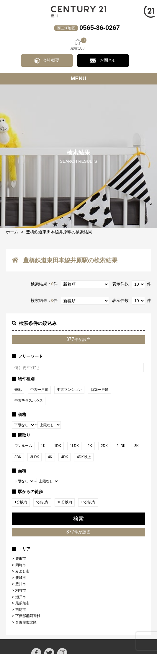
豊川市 (20, 584)
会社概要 (51, 60)
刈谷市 (20, 590)
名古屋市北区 (26, 622)
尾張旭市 (22, 603)
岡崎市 (20, 565)
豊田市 (20, 559)
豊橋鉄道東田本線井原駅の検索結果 (59, 232)
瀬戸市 (20, 597)
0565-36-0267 (99, 27)
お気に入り (77, 44)
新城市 (20, 578)
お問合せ (108, 60)
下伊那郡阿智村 (27, 616)
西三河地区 (66, 28)
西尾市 (20, 610)
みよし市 (22, 571)
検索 (78, 519)
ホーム (12, 232)
